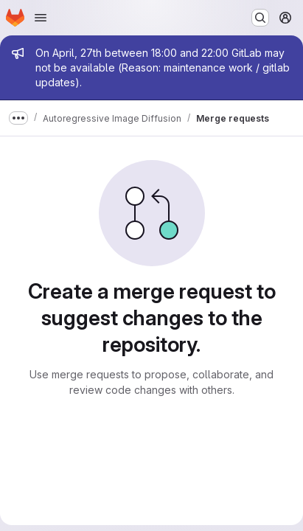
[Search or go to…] (260, 18)
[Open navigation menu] (40, 18)
